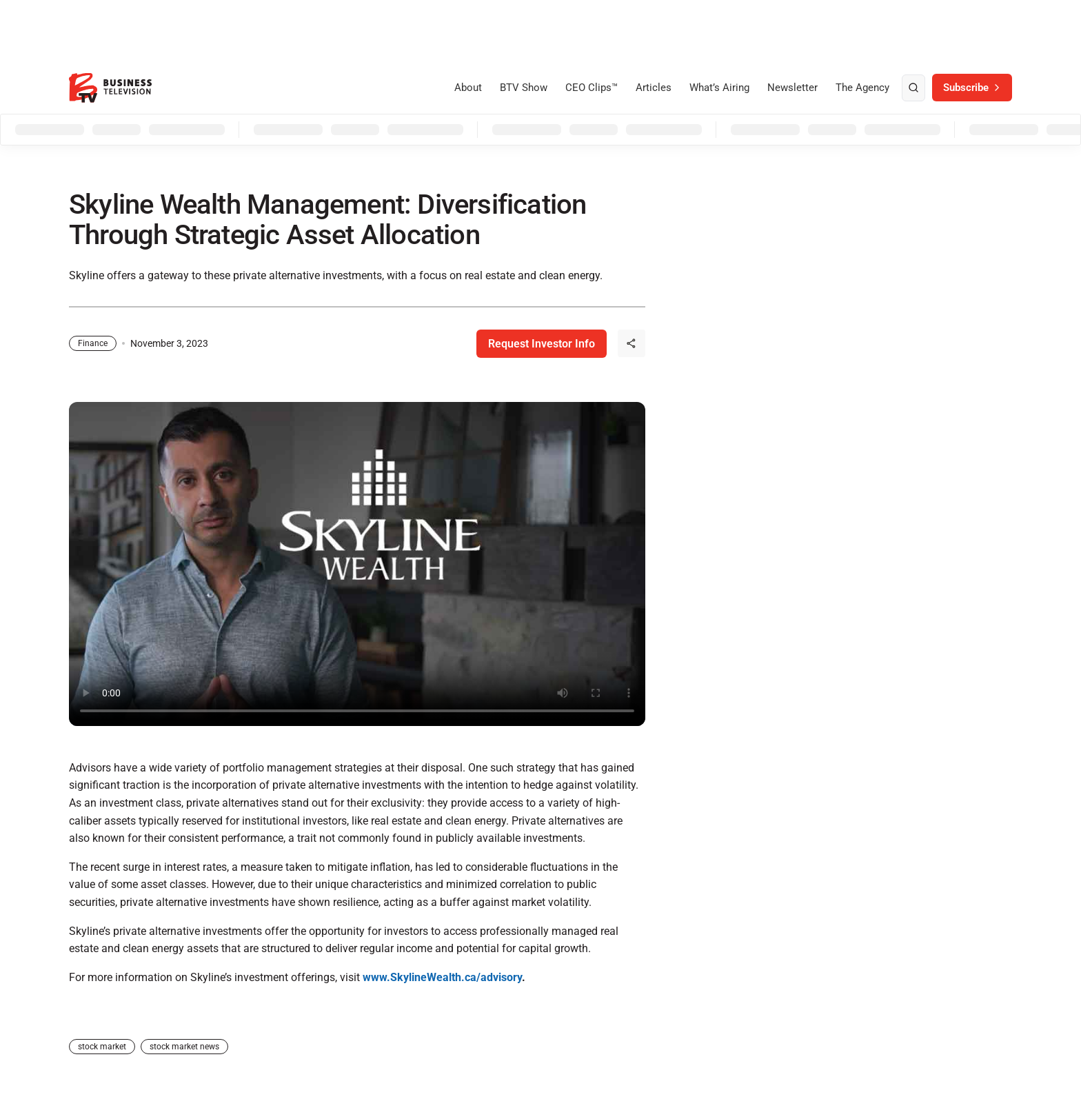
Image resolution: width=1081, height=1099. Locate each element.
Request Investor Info (541, 343)
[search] (913, 88)
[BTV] (110, 88)
